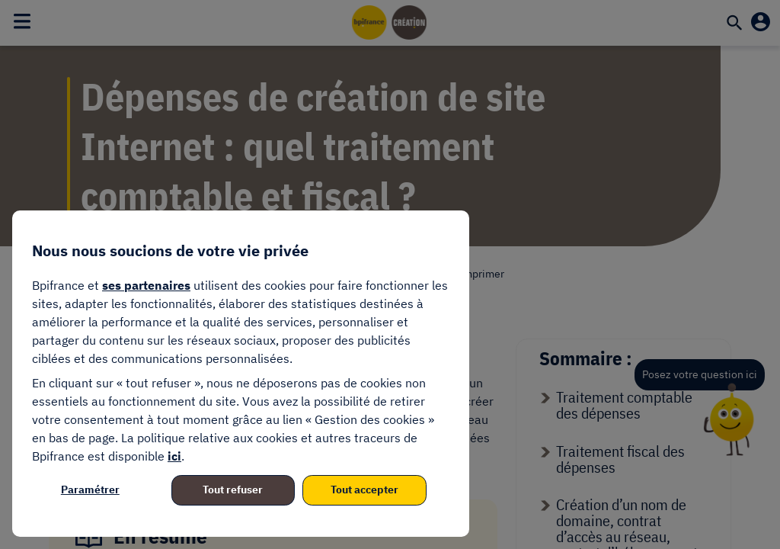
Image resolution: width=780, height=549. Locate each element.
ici (174, 456)
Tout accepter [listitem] (364, 489)
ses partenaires (146, 285)
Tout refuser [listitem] (233, 489)
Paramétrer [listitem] (90, 489)
